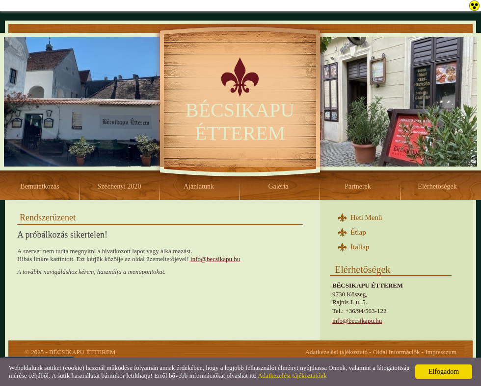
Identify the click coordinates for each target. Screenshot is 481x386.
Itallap (359, 247)
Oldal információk (396, 352)
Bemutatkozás (39, 186)
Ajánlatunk (199, 186)
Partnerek (358, 186)
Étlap (358, 232)
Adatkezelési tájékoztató (336, 352)
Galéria (278, 186)
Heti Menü (366, 217)
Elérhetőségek (437, 186)
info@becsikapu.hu (357, 320)
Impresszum (440, 352)
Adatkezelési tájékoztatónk (292, 375)
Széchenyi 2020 (119, 186)
